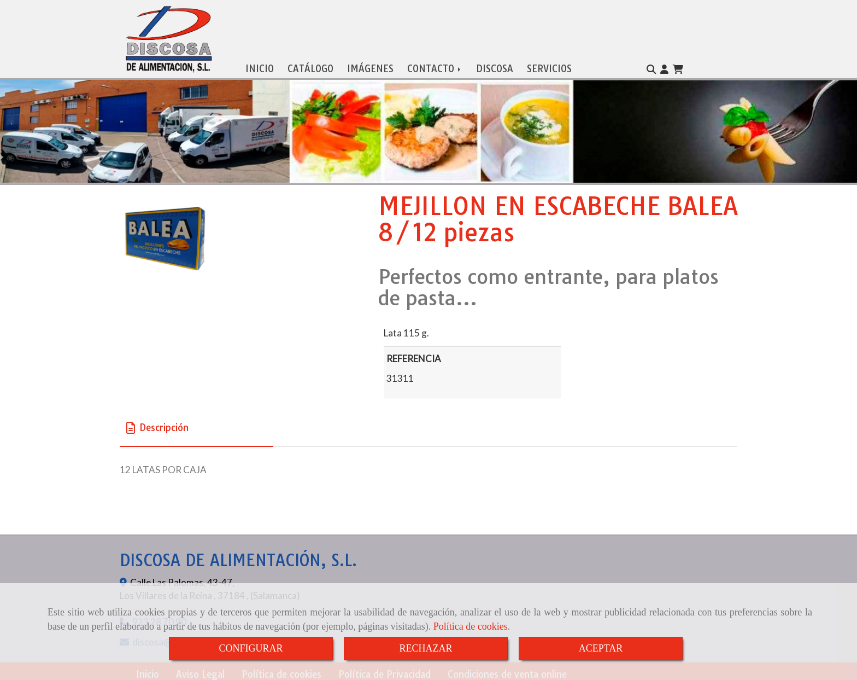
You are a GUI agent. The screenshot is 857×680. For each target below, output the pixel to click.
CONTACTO (434, 66)
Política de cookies (470, 626)
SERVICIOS (549, 66)
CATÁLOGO (310, 66)
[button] (664, 67)
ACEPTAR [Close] (601, 648)
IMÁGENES (370, 66)
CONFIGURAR (251, 648)
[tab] (196, 426)
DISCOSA (494, 66)
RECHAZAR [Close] (425, 648)
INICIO (259, 66)
